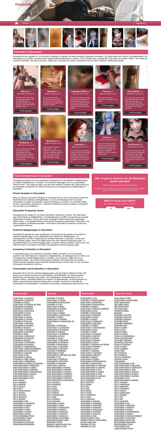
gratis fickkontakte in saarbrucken (128, 367)
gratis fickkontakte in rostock (92, 372)
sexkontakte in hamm (55, 405)
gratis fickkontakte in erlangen (59, 372)
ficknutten (118, 313)
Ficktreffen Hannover (123, 317)
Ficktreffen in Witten (89, 332)
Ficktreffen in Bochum (22, 328)
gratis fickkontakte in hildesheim (26, 365)
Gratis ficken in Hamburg (23, 298)
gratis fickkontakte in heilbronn (59, 378)
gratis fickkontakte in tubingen (93, 367)
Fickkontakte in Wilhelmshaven (93, 361)
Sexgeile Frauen (121, 359)
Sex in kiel (85, 386)
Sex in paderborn (121, 386)
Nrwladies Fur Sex (88, 424)
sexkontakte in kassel (22, 414)
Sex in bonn (18, 388)
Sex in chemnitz (19, 395)
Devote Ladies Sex (88, 422)
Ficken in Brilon (120, 346)
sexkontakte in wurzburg (91, 414)
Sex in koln (85, 388)
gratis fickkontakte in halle (91, 374)
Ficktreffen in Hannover (22, 321)
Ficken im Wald (120, 328)
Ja (111, 208)
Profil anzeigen (26, 111)
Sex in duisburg (53, 382)
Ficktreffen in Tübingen (90, 351)
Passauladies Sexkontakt (23, 422)
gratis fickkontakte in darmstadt (127, 365)
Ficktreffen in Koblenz (89, 306)
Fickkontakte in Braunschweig (25, 351)
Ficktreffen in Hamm (55, 317)
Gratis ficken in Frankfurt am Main (27, 304)
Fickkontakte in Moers (90, 317)
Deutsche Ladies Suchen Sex (59, 424)
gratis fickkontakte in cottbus (24, 367)
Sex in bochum (19, 386)
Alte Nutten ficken (121, 306)
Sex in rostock (120, 391)
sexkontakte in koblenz (123, 414)
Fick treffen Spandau (122, 340)
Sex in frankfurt (53, 391)
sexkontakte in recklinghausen (126, 412)
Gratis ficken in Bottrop (56, 365)
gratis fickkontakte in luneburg (126, 372)
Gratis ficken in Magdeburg (24, 361)
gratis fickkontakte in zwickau (126, 380)
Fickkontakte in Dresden (23, 319)
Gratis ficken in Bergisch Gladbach (95, 309)
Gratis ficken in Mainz (56, 306)
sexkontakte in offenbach (124, 405)
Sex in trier (118, 397)
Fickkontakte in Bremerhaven (93, 304)
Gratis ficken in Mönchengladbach (27, 349)
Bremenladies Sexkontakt (124, 422)
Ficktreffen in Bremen (22, 315)
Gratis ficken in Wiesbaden (24, 342)
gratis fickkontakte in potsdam (59, 370)
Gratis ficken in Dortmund (23, 311)
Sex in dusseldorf (54, 384)
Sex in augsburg (20, 382)
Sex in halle (51, 397)
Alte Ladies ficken (121, 304)
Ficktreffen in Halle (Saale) (24, 359)
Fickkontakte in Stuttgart (23, 306)
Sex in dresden (19, 399)
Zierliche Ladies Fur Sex (57, 426)
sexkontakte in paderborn (91, 407)
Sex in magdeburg (88, 395)
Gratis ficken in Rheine (90, 359)
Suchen (25, 23)
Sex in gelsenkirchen (55, 395)
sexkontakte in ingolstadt (91, 412)
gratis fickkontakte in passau (24, 374)
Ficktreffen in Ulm (54, 357)
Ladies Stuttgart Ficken (123, 428)
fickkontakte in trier (122, 378)
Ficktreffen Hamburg (122, 319)
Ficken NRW (119, 351)
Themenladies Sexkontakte (58, 418)
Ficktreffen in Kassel (55, 311)
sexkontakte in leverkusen (57, 412)
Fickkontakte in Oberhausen (58, 302)
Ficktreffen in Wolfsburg (56, 351)
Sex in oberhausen (122, 384)
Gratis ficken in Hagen (56, 313)
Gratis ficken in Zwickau (90, 340)
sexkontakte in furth (89, 416)
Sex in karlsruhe (87, 382)
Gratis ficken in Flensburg (91, 353)
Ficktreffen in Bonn (21, 334)
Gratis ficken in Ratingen (91, 346)
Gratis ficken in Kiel (21, 355)
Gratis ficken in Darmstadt (57, 340)
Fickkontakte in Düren (90, 342)
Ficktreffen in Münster (22, 340)
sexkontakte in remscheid (124, 418)
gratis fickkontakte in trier (23, 376)
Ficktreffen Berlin (121, 321)
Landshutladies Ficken (22, 418)
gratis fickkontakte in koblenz (59, 367)
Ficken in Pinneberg (122, 344)
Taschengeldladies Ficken (23, 416)
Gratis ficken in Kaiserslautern (93, 328)
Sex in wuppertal (121, 401)
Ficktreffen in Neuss (55, 338)
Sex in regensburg (121, 388)
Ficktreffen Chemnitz (122, 315)
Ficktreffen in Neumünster (91, 363)
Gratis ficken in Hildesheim (92, 321)
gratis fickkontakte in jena (23, 378)
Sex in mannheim (88, 399)
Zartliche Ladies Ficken (90, 418)
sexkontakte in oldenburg (57, 414)
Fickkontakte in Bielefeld (23, 332)
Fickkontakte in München (23, 300)
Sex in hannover (53, 401)
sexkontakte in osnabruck (57, 416)
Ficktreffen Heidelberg (123, 323)
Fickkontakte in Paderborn (57, 342)
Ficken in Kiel (119, 330)
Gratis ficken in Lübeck (56, 300)
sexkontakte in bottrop (123, 409)
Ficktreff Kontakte (121, 311)
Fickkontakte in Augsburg (23, 344)
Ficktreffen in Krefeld (55, 298)
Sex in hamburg (53, 399)
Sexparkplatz (119, 361)
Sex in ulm (118, 399)
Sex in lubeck (86, 393)
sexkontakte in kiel (20, 401)
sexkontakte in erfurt (21, 407)
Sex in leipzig (86, 391)
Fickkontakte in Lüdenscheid (126, 300)
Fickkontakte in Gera (89, 330)
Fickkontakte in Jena (89, 311)
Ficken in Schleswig (122, 357)
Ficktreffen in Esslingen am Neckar (95, 344)
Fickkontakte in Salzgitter (91, 323)
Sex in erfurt (52, 386)
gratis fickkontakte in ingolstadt (93, 365)
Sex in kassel (86, 384)
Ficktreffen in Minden (89, 357)
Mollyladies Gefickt (54, 422)
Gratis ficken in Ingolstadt (57, 346)
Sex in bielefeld (19, 384)
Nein (128, 208)
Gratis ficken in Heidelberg (58, 334)
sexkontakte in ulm (122, 403)
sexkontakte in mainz (21, 409)
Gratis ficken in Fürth (55, 353)
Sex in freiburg (53, 393)
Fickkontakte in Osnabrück (58, 330)
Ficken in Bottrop (121, 349)
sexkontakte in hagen (55, 403)
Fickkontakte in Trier (89, 298)
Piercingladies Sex (122, 426)
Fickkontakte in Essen (22, 313)
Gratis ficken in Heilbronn (57, 359)
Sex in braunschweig (21, 391)
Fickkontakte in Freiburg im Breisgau (28, 363)
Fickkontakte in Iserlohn (90, 336)
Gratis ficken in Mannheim (24, 336)
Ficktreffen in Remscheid (91, 313)
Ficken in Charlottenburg (124, 336)
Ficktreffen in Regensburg (57, 344)
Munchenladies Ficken (123, 424)
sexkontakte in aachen (22, 405)
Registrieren (141, 23)
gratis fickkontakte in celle (125, 370)
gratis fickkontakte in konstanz (126, 376)
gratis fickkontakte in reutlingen (59, 374)
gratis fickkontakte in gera (91, 370)
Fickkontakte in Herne (56, 336)
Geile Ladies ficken (122, 302)
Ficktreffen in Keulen (21, 302)
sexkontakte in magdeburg (24, 403)
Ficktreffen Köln (120, 325)
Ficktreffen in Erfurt (55, 304)
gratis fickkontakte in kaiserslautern (27, 372)
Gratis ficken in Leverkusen (58, 328)
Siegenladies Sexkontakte (23, 424)
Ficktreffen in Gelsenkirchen (24, 346)
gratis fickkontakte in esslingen (59, 376)
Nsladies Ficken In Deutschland (94, 420)
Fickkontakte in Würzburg (57, 349)
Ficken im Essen (121, 334)
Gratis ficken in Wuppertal (23, 330)
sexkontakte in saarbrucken (58, 407)
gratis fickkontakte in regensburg (60, 380)
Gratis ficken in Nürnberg (23, 323)
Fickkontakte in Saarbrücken (58, 315)
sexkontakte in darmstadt (91, 405)
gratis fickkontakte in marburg (126, 374)
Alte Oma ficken (120, 309)
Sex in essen (52, 388)
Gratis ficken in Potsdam (57, 319)
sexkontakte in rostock (22, 412)
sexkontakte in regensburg (91, 409)
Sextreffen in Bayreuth (123, 342)
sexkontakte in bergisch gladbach (128, 416)
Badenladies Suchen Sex (124, 420)
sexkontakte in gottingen (124, 407)
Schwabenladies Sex (21, 420)
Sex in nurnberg (120, 382)
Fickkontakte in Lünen (90, 349)
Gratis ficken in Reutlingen (91, 302)
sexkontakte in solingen (90, 401)
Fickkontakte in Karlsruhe (23, 338)
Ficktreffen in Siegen (89, 319)
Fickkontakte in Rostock (56, 309)
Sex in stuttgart (120, 395)
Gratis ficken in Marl (122, 298)
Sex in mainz (86, 397)
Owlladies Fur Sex (88, 426)
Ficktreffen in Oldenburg (57, 325)
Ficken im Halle (120, 332)
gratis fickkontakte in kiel (124, 363)
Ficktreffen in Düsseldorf (23, 309)
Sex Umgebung (120, 355)
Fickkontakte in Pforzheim (57, 361)
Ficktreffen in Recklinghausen (93, 300)
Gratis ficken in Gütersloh (91, 334)
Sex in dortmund (20, 397)
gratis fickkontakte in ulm (91, 378)
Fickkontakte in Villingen (90, 355)
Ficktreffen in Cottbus (89, 325)
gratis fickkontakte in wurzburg (93, 376)
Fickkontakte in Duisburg (23, 325)
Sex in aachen (19, 380)
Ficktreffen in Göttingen (56, 363)
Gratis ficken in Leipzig (22, 317)
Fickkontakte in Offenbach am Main (61, 355)
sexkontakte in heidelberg (91, 403)
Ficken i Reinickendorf (123, 338)
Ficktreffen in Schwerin (90, 338)
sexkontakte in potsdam (56, 409)
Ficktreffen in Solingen (56, 332)
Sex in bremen (19, 393)
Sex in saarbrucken (122, 393)
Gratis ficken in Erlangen (91, 315)
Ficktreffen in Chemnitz (22, 353)
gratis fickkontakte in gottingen (25, 370)
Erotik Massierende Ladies (58, 420)
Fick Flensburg (120, 353)
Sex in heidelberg (88, 380)
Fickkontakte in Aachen (22, 357)
